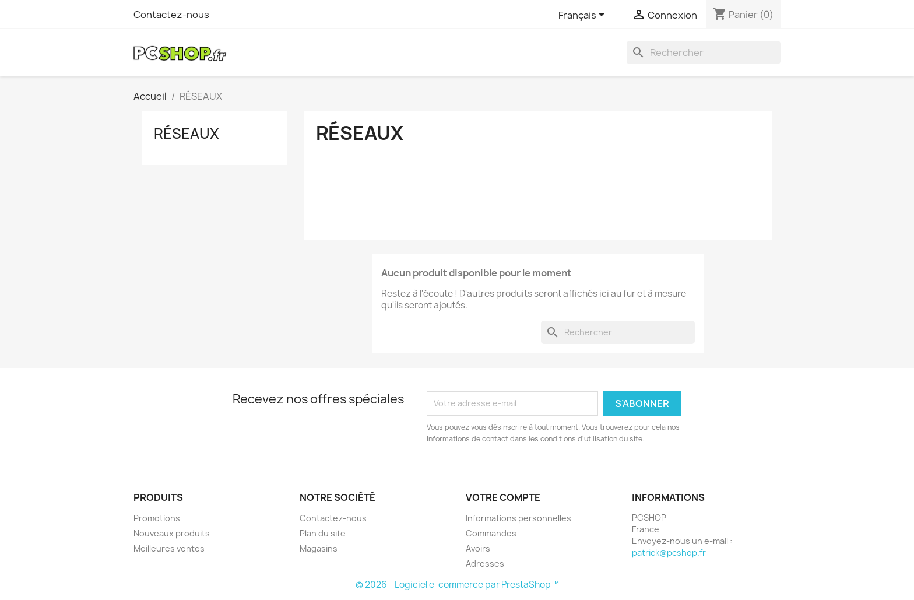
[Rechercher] (704, 52)
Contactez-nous (171, 14)
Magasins (319, 548)
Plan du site (323, 533)
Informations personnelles (518, 518)
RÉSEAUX (186, 133)
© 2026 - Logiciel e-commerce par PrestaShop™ (457, 584)
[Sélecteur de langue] (583, 16)
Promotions (156, 518)
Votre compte (503, 497)
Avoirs (478, 548)
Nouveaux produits (171, 533)
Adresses (485, 563)
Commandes (491, 533)
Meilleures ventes (169, 548)
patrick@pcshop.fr (669, 552)
